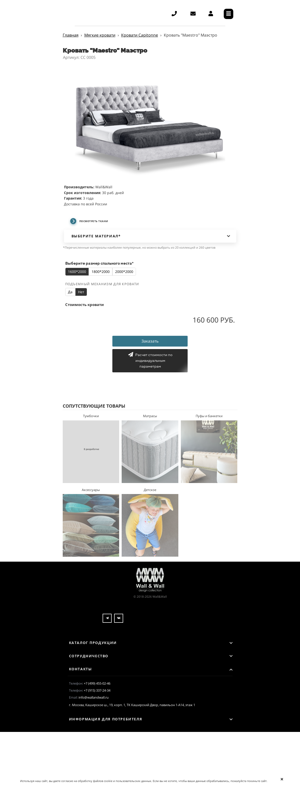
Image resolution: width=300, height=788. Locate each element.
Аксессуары (91, 490)
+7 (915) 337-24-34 (97, 690)
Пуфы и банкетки (209, 416)
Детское (150, 490)
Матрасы (150, 416)
